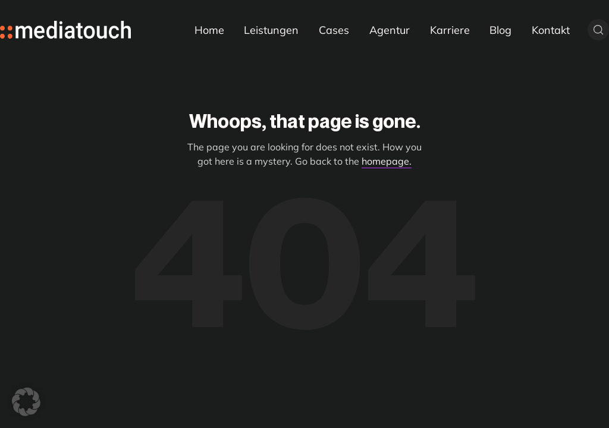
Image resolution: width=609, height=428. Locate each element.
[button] (26, 402)
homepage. (387, 161)
